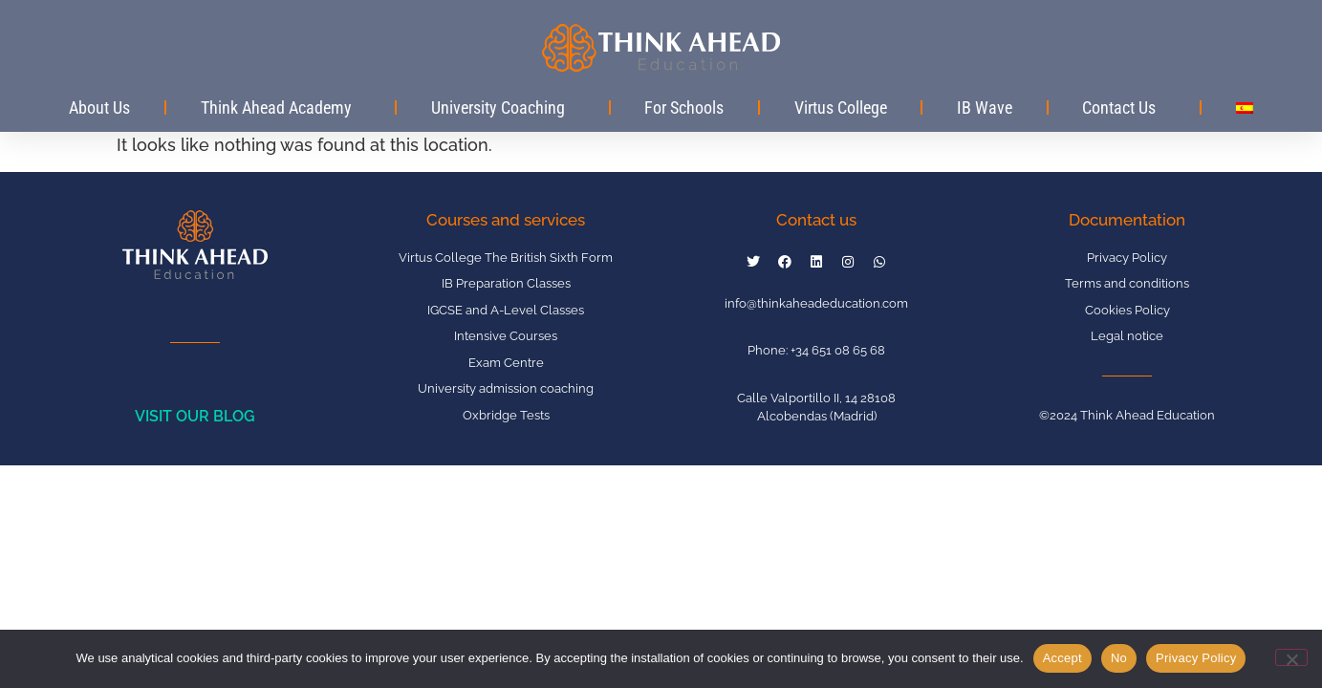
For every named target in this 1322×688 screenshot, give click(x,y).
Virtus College (840, 107)
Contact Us (1123, 107)
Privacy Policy (1196, 658)
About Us (99, 107)
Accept (1062, 658)
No (1119, 658)
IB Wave (984, 107)
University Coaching (502, 107)
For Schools (684, 107)
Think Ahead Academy (281, 107)
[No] (1291, 657)
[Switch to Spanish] (1244, 107)
